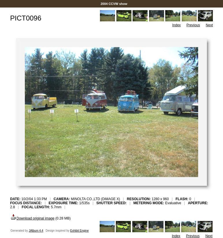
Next (209, 25)
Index (176, 25)
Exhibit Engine (79, 230)
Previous (193, 25)
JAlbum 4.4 (36, 230)
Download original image (32, 218)
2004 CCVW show (114, 3)
